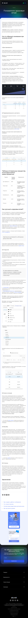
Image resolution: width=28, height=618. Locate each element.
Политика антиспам (14, 607)
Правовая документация (14, 614)
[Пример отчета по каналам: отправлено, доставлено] (14, 105)
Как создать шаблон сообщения (12, 502)
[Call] (25, 3)
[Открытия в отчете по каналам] (14, 379)
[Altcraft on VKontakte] (10, 600)
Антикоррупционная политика (14, 610)
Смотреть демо (14, 526)
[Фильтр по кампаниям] (14, 337)
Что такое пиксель (8, 504)
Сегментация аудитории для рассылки (14, 506)
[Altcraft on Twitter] (15, 600)
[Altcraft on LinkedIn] (13, 600)
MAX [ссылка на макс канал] (23, 554)
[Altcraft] (14, 597)
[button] (14, 572)
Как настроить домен (9, 508)
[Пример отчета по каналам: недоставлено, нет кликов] (14, 162)
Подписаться (14, 541)
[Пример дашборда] (14, 89)
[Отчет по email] (14, 314)
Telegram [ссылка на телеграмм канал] (19, 554)
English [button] (14, 616)
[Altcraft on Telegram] (17, 600)
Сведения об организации (14, 613)
